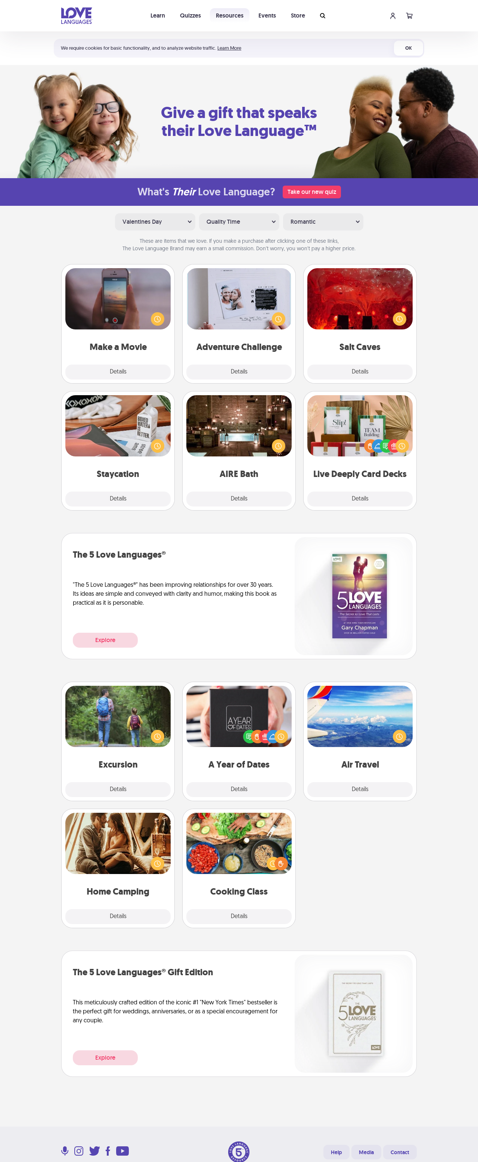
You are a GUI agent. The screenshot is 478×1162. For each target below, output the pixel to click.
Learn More (229, 48)
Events (267, 15)
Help (336, 1152)
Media (366, 1152)
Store (298, 15)
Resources (229, 15)
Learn (157, 15)
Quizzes (190, 15)
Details (118, 372)
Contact (400, 1152)
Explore (105, 640)
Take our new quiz (312, 192)
